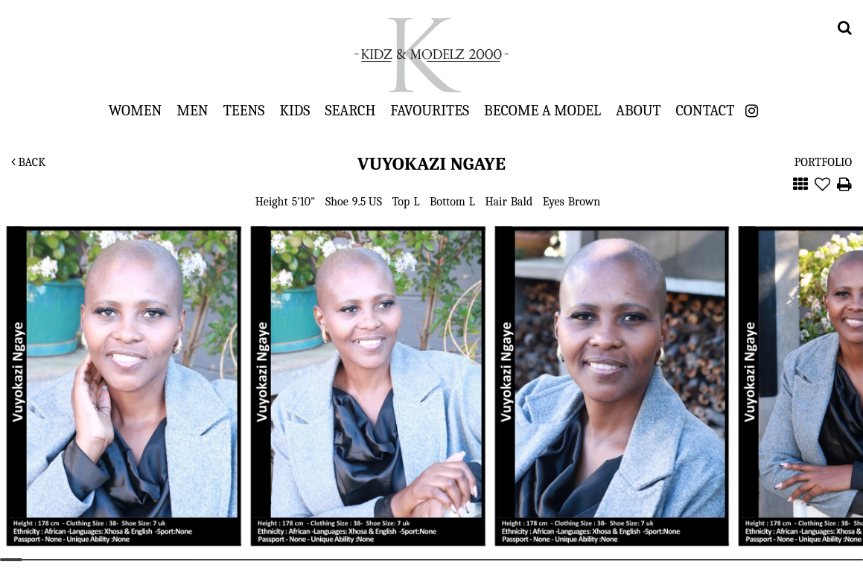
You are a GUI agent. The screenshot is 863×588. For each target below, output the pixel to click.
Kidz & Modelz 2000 (432, 55)
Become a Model (542, 110)
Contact (705, 110)
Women (135, 110)
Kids (294, 110)
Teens (244, 110)
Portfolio (823, 162)
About (638, 110)
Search (350, 110)
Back (28, 162)
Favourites (429, 110)
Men (192, 110)
